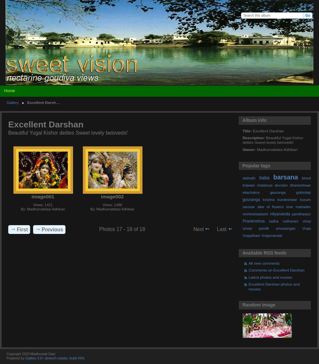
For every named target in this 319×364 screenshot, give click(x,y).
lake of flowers (270, 207)
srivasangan (286, 228)
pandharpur (301, 214)
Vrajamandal (271, 236)
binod (306, 178)
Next (201, 229)
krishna (268, 200)
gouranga (251, 199)
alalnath (249, 178)
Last (225, 229)
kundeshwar (287, 200)
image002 (112, 196)
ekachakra (251, 192)
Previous (49, 229)
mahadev (303, 207)
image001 (42, 196)
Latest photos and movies (270, 277)
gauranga (278, 192)
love (289, 207)
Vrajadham (251, 236)
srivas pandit (256, 228)
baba (264, 177)
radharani (290, 221)
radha (273, 221)
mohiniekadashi (255, 214)
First (19, 229)
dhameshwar (300, 185)
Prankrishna (254, 221)
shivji (307, 221)
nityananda (280, 214)
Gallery (13, 102)
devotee (281, 185)
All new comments (264, 263)
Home (9, 91)
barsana (285, 177)
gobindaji (303, 192)
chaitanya (264, 185)
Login (308, 5)
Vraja (306, 228)
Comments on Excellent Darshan (277, 270)
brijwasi (249, 185)
